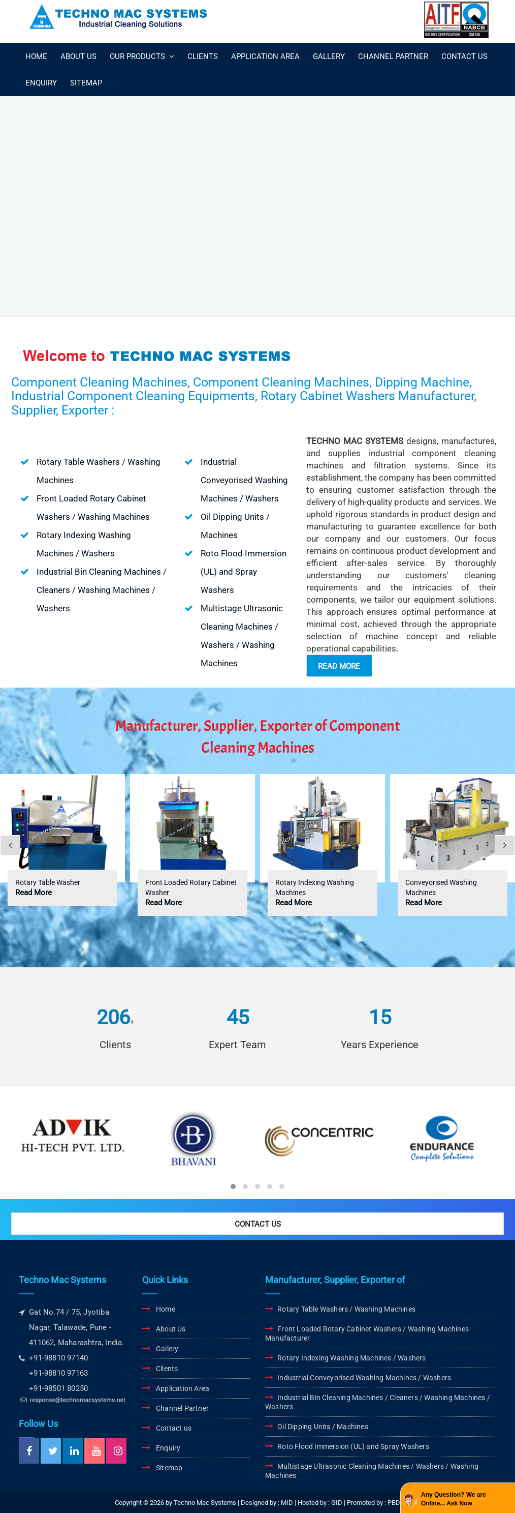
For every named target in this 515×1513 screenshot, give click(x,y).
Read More (33, 892)
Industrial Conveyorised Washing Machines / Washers (364, 1378)
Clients (167, 1368)
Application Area (182, 1388)
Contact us (173, 1428)
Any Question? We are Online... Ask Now (453, 1499)
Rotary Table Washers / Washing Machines (346, 1309)
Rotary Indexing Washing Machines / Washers (351, 1358)
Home (165, 1309)
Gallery (167, 1349)
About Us (171, 1329)
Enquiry (168, 1448)
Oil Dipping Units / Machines (322, 1426)
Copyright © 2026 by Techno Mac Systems (175, 1502)
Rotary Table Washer (47, 882)
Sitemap (169, 1468)
